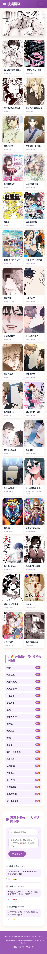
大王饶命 (23, 773)
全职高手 (23, 702)
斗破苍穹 (23, 695)
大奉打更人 (23, 681)
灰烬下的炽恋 (9, 336)
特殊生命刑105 (10, 566)
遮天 (23, 709)
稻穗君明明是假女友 (12, 260)
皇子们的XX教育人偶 (34, 108)
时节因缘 (7, 298)
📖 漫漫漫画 (11, 4)
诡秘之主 (23, 674)
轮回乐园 (23, 759)
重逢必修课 (8, 374)
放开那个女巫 (23, 801)
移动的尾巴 (8, 146)
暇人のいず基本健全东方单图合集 (17, 604)
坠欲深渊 (29, 450)
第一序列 (23, 780)
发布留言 (17, 854)
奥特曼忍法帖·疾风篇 (12, 108)
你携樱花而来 (9, 184)
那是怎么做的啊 (10, 450)
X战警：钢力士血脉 (33, 70)
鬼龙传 (6, 222)
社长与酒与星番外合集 (34, 488)
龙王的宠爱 (8, 642)
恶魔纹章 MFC (31, 222)
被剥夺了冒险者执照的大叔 (36, 528)
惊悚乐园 (23, 730)
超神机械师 (23, 787)
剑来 (23, 667)
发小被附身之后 (32, 336)
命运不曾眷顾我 (32, 184)
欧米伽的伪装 (9, 488)
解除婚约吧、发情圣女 (34, 412)
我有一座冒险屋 (23, 751)
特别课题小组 (9, 412)
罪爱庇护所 (30, 374)
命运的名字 (30, 298)
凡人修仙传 (23, 688)
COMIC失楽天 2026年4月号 (15, 70)
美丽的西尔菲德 (32, 642)
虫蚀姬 (28, 604)
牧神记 (23, 723)
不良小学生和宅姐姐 (34, 260)
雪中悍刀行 (23, 716)
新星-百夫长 (8, 528)
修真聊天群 (23, 794)
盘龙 (23, 737)
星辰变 (23, 744)
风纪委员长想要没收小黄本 (36, 566)
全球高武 (23, 766)
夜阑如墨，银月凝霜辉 (34, 146)
